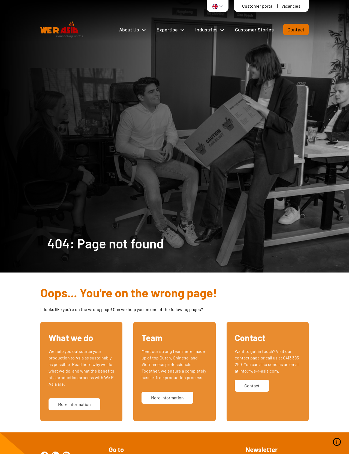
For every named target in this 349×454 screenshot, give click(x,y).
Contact (296, 30)
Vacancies (290, 5)
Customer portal (258, 5)
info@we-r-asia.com (258, 377)
